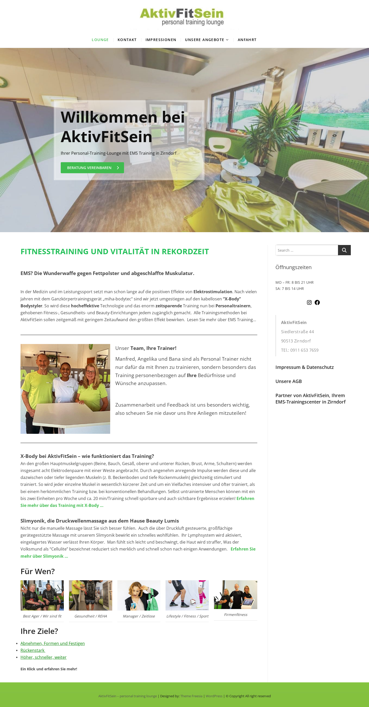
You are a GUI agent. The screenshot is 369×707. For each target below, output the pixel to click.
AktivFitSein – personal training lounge (127, 696)
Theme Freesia (191, 696)
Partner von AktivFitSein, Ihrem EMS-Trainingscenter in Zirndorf (310, 398)
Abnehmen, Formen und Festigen (52, 643)
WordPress (214, 696)
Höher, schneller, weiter (43, 657)
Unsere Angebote (204, 39)
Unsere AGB (288, 381)
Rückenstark (32, 650)
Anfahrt (247, 39)
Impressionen (161, 39)
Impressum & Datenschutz (304, 367)
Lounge (100, 39)
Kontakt (127, 39)
